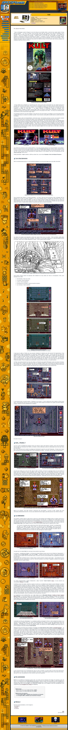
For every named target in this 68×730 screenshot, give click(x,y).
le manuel (16, 708)
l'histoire (16, 707)
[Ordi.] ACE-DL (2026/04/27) (38, 2)
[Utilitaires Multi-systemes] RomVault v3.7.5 (40, 5)
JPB (17, 28)
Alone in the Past (17, 152)
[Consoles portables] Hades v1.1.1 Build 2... (41, 7)
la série (37, 522)
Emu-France (49, 1)
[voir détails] (33, 22)
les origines (16, 706)
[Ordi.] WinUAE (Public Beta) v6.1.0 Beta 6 (40, 4)
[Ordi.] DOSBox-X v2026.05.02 (39, 3)
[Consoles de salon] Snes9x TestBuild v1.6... (41, 6)
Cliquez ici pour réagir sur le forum (49, 725)
